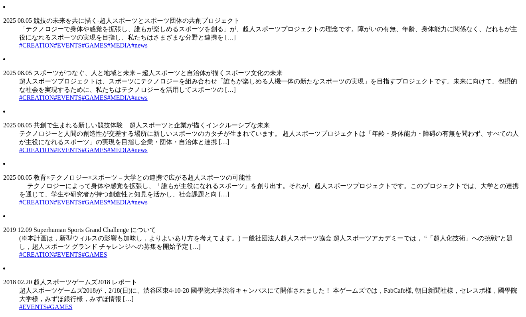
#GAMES (94, 45)
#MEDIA (119, 45)
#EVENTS (67, 45)
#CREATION (36, 45)
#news (139, 45)
